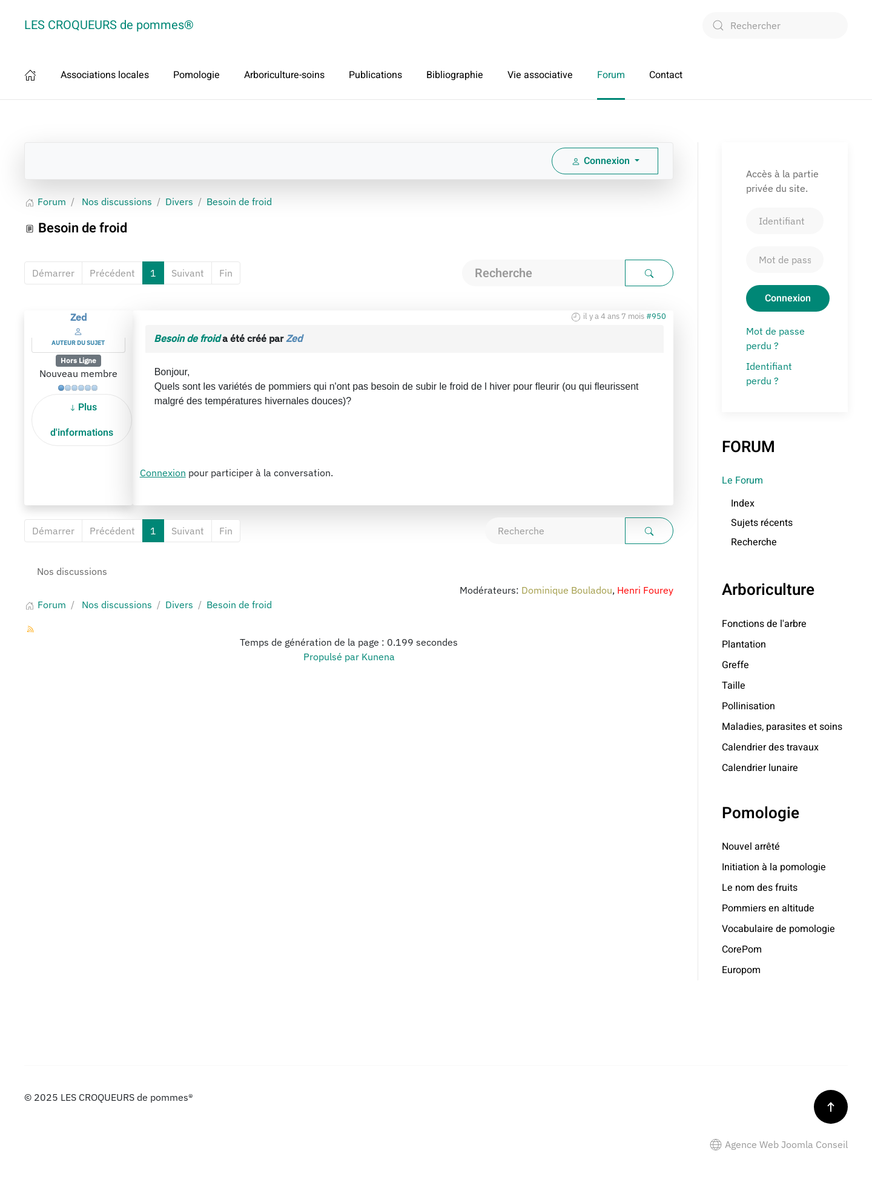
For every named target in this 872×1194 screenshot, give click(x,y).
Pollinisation (748, 706)
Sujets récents (762, 523)
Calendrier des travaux (770, 747)
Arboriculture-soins (284, 75)
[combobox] (775, 25)
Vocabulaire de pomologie (778, 929)
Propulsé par (332, 657)
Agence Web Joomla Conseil (779, 1144)
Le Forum (742, 480)
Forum (611, 75)
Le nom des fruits (760, 888)
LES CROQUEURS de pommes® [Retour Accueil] (109, 25)
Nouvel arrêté (751, 846)
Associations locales (105, 75)
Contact (665, 75)
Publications (375, 75)
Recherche (754, 542)
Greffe (735, 665)
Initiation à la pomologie (774, 867)
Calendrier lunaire (760, 768)
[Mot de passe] (785, 259)
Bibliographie (454, 75)
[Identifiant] (785, 221)
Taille (733, 685)
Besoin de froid (187, 338)
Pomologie (196, 75)
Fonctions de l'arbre (764, 624)
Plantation (744, 644)
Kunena (378, 657)
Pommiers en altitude (768, 908)
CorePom (742, 949)
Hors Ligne (78, 360)
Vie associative (540, 75)
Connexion (163, 473)
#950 (656, 316)
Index (743, 503)
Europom (741, 970)
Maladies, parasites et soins (782, 727)
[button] (831, 1107)
